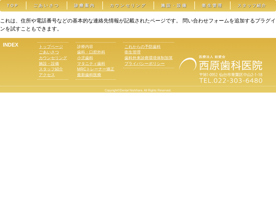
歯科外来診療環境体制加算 (148, 57)
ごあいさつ (46, 5)
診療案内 (84, 5)
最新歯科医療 (89, 74)
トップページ (51, 46)
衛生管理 (212, 5)
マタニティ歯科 (91, 63)
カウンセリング (128, 5)
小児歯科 (85, 57)
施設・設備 (174, 5)
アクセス (47, 74)
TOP (13, 5)
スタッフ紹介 (252, 5)
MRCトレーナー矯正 (95, 69)
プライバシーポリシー (144, 63)
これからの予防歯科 (142, 46)
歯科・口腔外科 (91, 52)
